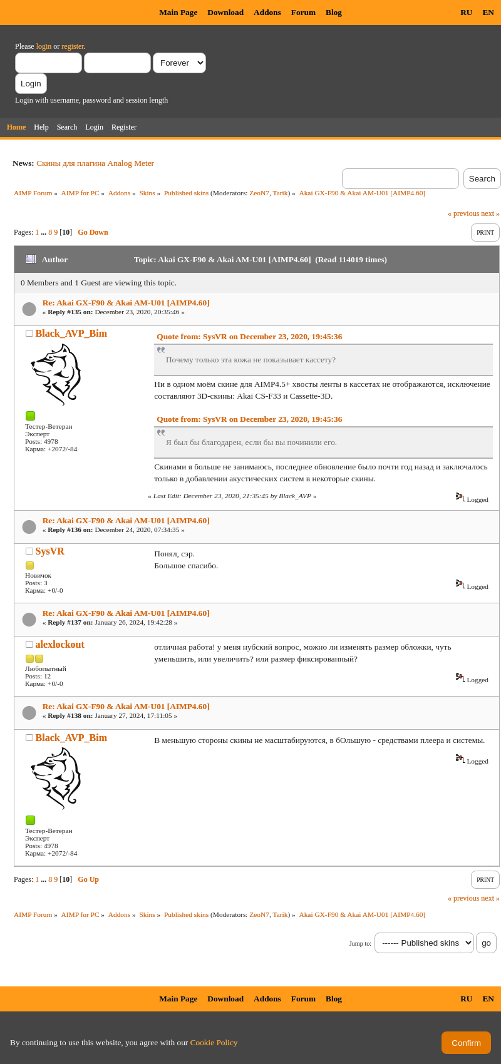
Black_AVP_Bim (71, 333)
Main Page (178, 12)
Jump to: (360, 943)
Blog (334, 12)
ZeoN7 (259, 193)
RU (466, 12)
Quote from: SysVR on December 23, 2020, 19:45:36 (249, 336)
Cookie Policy (214, 1042)
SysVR (50, 551)
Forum (303, 12)
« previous (463, 213)
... (44, 232)
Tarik (280, 193)
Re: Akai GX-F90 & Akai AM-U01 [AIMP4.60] (126, 302)
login (44, 46)
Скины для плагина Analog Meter (95, 163)
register (72, 46)
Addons (267, 12)
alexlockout (60, 644)
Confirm (466, 1043)
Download (225, 12)
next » (490, 213)
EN (488, 12)
